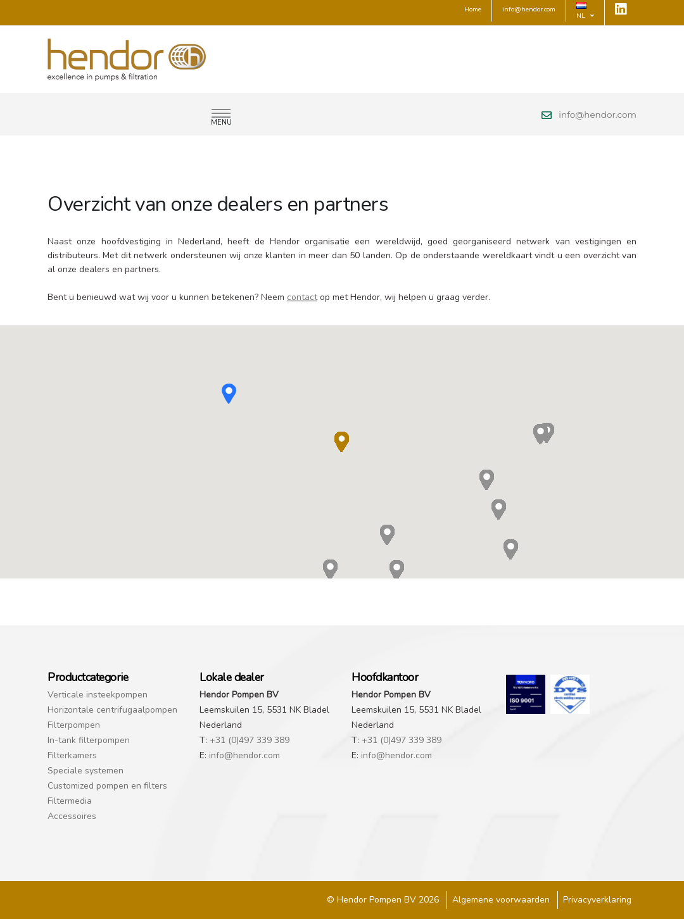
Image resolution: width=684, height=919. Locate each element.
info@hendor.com (597, 114)
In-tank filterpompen (89, 740)
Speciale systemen (86, 771)
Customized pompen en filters (107, 786)
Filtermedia (70, 801)
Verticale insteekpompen (98, 695)
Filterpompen (74, 725)
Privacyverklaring (597, 900)
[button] (229, 394)
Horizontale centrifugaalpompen (112, 710)
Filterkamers (72, 755)
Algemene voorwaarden (501, 900)
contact (302, 297)
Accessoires (72, 816)
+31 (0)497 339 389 (249, 740)
